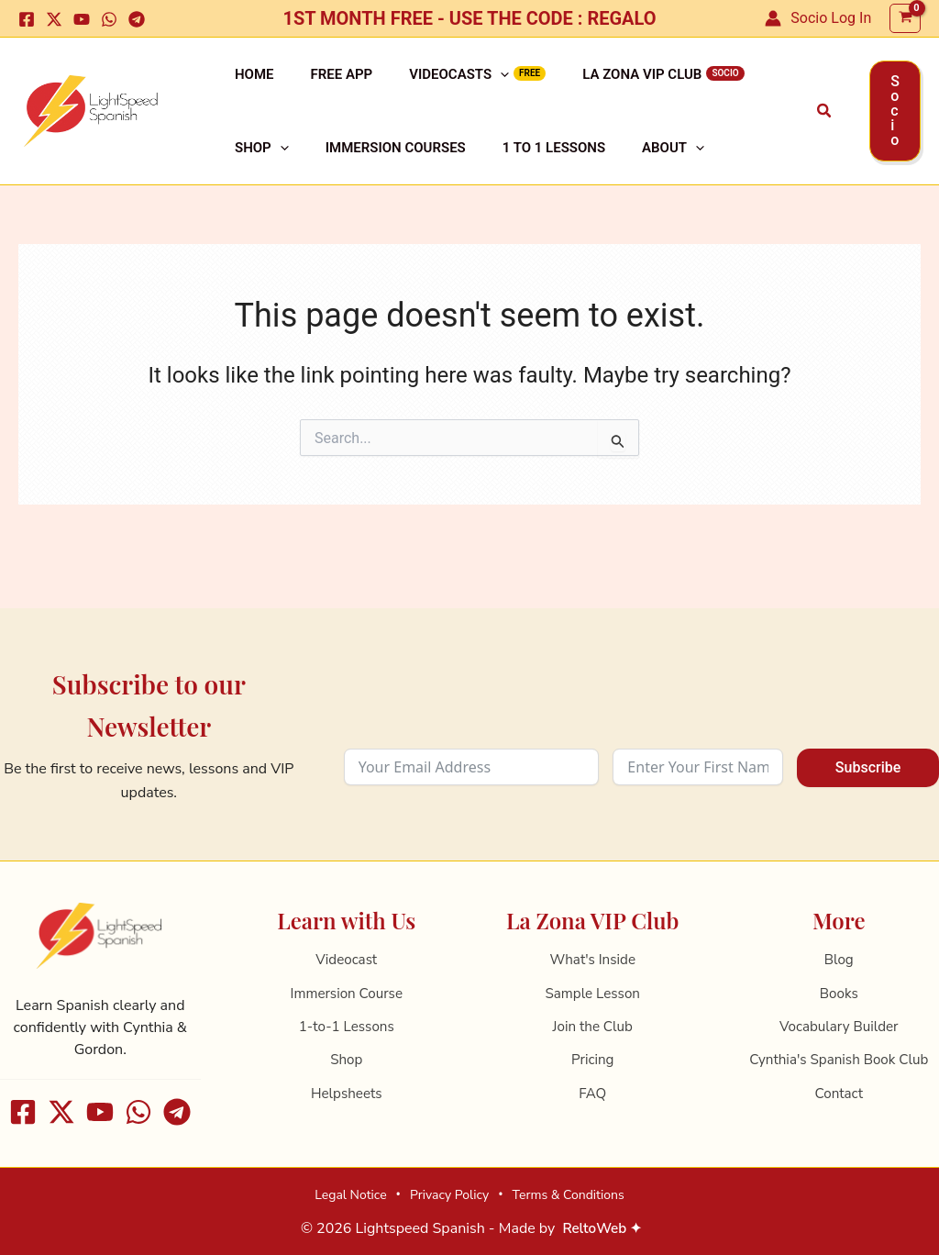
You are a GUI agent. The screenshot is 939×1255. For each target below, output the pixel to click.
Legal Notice (350, 1195)
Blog (839, 960)
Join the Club (592, 1026)
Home (247, 85)
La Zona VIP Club (590, 85)
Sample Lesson (593, 993)
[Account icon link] (818, 18)
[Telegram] (136, 19)
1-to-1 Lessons (346, 1026)
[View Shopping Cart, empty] (905, 19)
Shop (742, 85)
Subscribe (867, 767)
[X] (54, 19)
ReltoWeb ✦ (602, 1228)
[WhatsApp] (109, 19)
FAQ (592, 1093)
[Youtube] (81, 19)
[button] (825, 133)
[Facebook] (26, 19)
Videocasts (422, 85)
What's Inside (592, 960)
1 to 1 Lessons (441, 180)
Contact (838, 1093)
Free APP (320, 85)
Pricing (592, 1060)
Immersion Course (346, 993)
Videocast (346, 960)
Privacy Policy (449, 1195)
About (545, 180)
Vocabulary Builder (838, 1026)
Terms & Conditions (568, 1195)
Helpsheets (346, 1093)
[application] (463, 85)
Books (839, 993)
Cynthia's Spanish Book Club (839, 1060)
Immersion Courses (297, 180)
